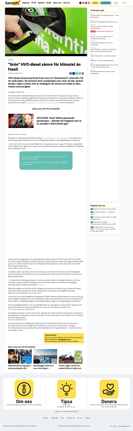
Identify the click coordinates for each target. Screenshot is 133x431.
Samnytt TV (70, 418)
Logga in (116, 3)
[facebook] (86, 3)
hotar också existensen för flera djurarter (56, 138)
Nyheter (26, 3)
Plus (62, 418)
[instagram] (83, 3)
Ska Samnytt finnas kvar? (105, 31)
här (64, 162)
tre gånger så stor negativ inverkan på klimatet (42, 103)
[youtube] (89, 3)
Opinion (41, 3)
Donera (95, 3)
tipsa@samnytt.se (65, 339)
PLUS (34, 3)
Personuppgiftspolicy (124, 426)
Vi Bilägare (41, 285)
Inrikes (11, 60)
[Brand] (12, 2)
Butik (48, 3)
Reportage (54, 418)
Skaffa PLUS (106, 3)
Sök (124, 3)
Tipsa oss (57, 3)
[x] (80, 3)
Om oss (66, 3)
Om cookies (114, 426)
